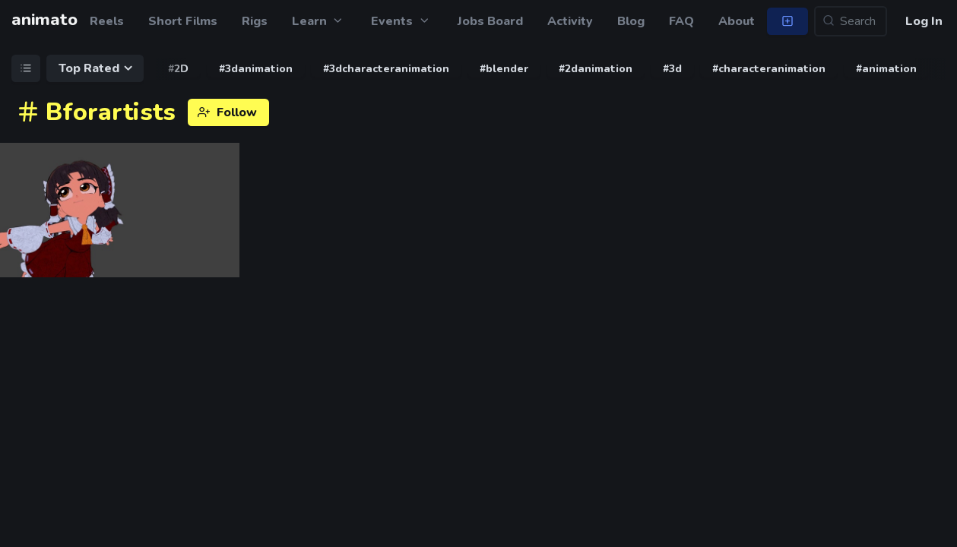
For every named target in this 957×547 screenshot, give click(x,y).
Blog (631, 21)
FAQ (681, 21)
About (736, 21)
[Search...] (850, 21)
